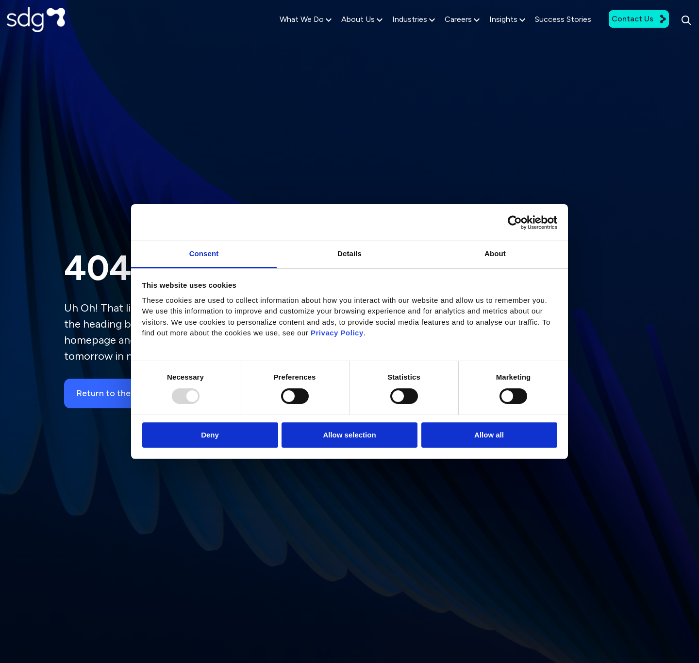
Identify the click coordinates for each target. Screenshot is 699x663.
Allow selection (349, 435)
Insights (485, 30)
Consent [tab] (204, 253)
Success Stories (541, 30)
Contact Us (616, 29)
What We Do (283, 30)
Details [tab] (349, 253)
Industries (391, 30)
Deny (210, 435)
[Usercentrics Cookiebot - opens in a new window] (514, 222)
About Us (339, 30)
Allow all (489, 435)
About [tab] (495, 253)
